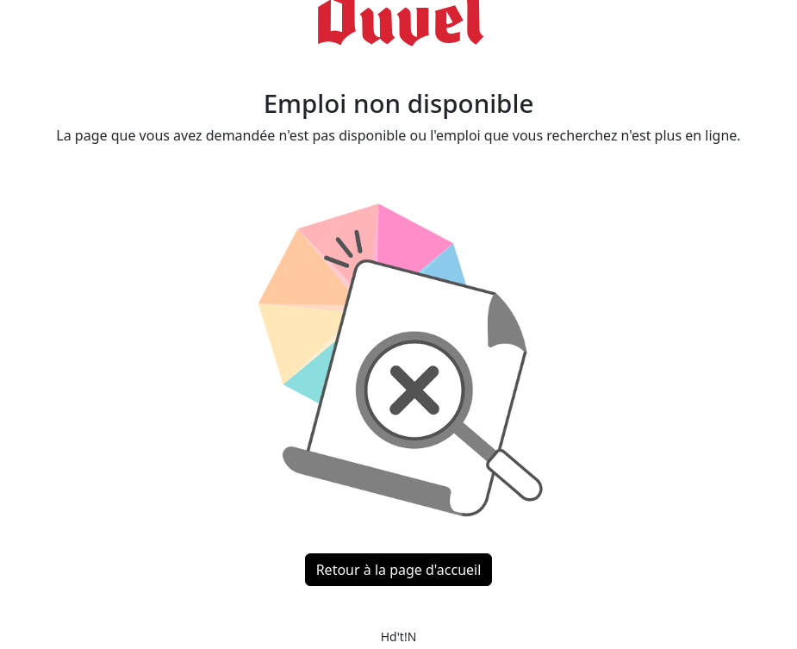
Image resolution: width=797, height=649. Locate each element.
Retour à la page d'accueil (399, 569)
